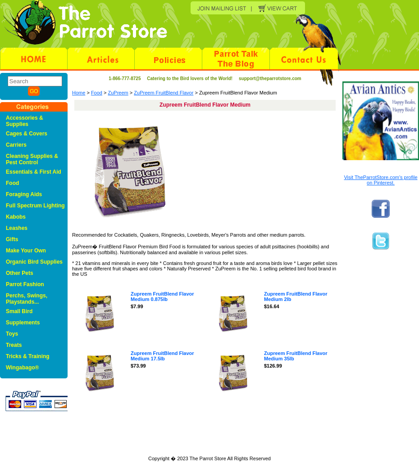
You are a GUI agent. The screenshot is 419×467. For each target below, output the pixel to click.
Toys (12, 334)
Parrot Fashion (25, 284)
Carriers (16, 145)
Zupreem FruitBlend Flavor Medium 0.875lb (162, 296)
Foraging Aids (24, 194)
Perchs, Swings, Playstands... (26, 298)
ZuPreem (118, 92)
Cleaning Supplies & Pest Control (32, 159)
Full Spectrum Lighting (35, 205)
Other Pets (19, 273)
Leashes (16, 228)
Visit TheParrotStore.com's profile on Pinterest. (380, 180)
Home (78, 92)
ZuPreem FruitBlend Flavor (163, 92)
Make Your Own (26, 250)
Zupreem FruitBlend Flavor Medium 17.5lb (162, 355)
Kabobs (16, 217)
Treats (14, 345)
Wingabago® (22, 367)
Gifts (12, 239)
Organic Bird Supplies (34, 262)
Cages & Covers (26, 133)
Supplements (23, 322)
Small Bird (19, 311)
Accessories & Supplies (24, 121)
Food (96, 92)
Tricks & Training (28, 356)
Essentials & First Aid (33, 172)
